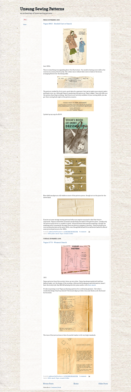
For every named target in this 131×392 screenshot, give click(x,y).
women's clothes (68, 233)
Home (76, 384)
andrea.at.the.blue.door (55, 231)
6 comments (82, 231)
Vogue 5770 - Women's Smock (55, 242)
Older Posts (103, 384)
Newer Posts (48, 384)
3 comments (82, 376)
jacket (53, 233)
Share (24, 24)
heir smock (92, 285)
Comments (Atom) (56, 387)
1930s (49, 233)
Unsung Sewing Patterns (42, 9)
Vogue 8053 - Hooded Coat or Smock (57, 24)
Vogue (61, 233)
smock (57, 233)
